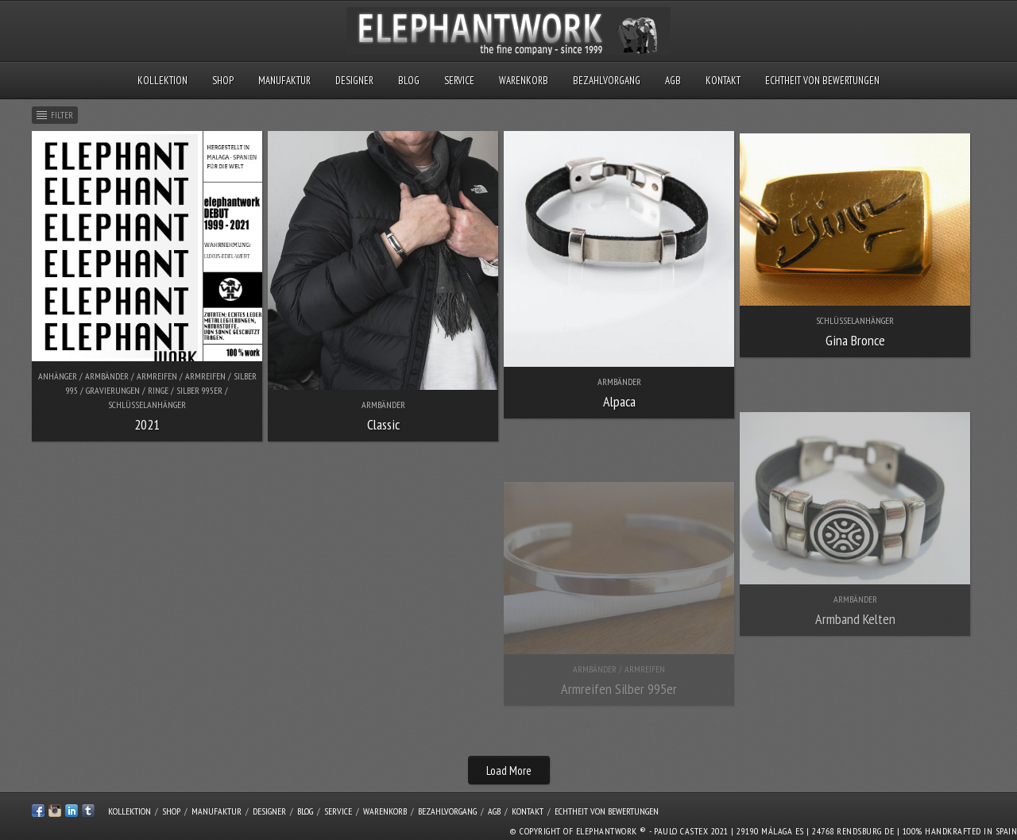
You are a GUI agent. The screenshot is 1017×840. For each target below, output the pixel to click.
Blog (409, 80)
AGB (673, 80)
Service (459, 80)
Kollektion (162, 80)
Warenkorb (523, 80)
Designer (354, 80)
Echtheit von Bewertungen (822, 80)
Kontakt (723, 80)
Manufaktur (284, 80)
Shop (223, 80)
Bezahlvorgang (606, 80)
